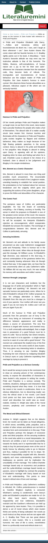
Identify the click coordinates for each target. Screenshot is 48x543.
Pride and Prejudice (28, 34)
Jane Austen (14, 34)
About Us (12, 2)
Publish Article (34, 2)
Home (4, 2)
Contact (23, 2)
